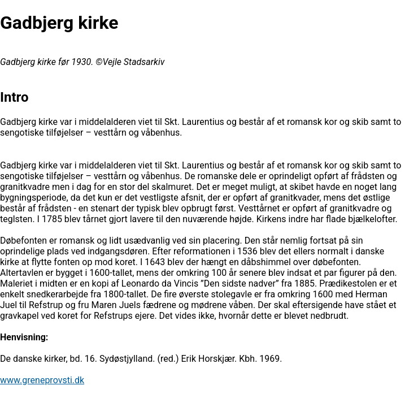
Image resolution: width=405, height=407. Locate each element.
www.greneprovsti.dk (42, 380)
